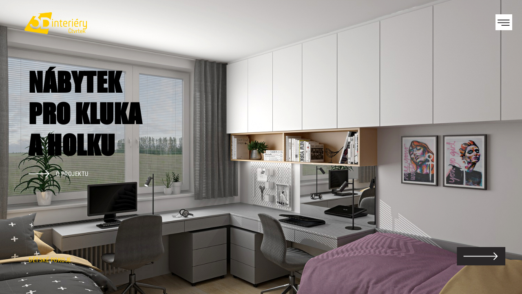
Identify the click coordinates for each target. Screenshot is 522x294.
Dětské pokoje (50, 260)
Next (501, 147)
